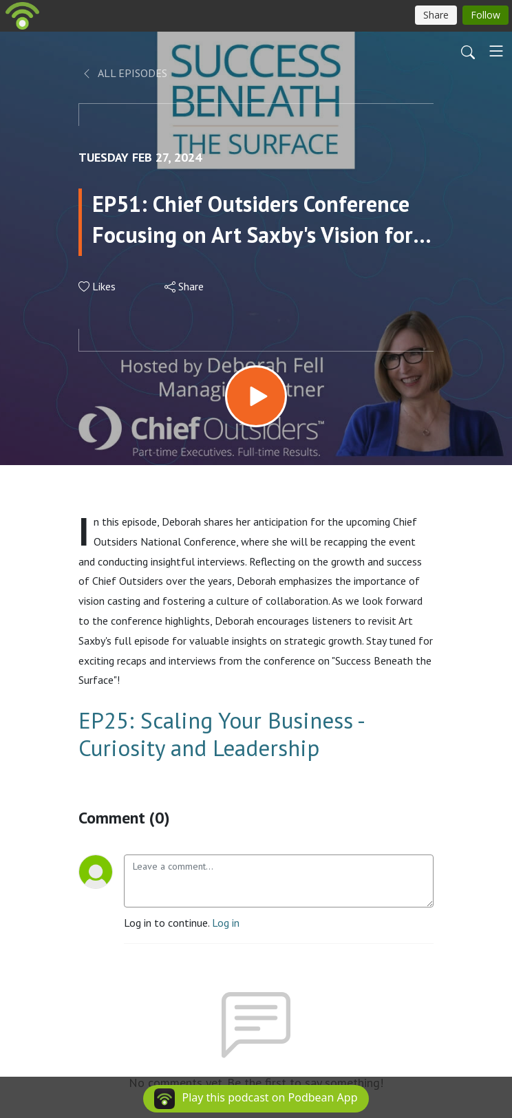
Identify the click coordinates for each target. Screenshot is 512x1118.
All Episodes (124, 73)
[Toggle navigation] (496, 51)
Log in (225, 922)
